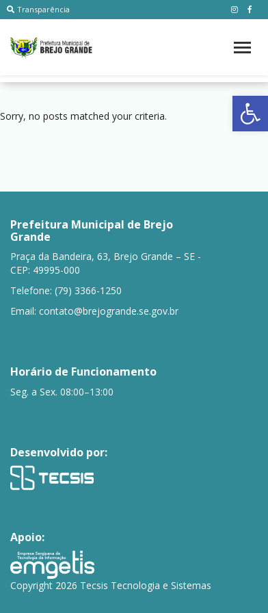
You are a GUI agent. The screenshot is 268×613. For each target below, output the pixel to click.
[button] (250, 113)
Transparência (38, 9)
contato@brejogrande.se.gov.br (108, 310)
